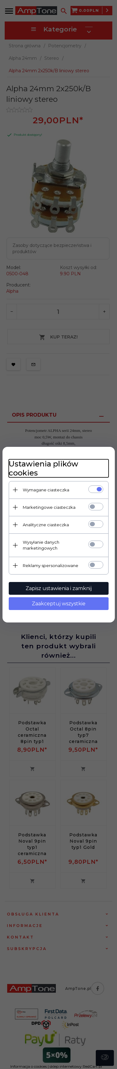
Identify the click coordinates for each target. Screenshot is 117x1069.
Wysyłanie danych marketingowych (41, 545)
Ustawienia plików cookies (43, 468)
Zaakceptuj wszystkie (58, 604)
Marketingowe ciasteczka (49, 507)
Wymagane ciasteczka (46, 489)
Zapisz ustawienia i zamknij (59, 588)
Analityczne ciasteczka (46, 524)
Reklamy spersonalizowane (50, 565)
